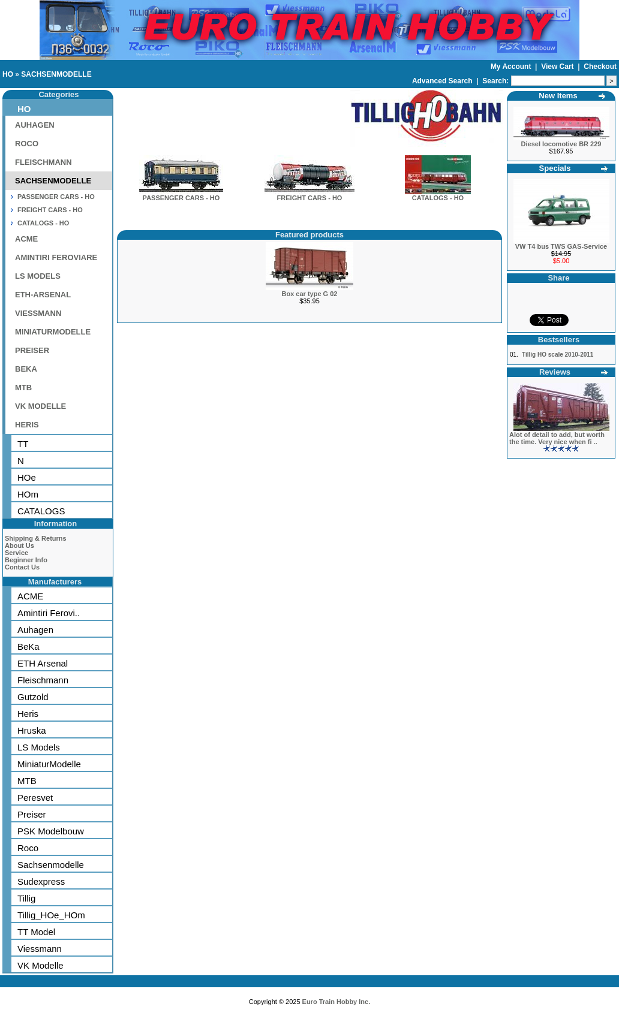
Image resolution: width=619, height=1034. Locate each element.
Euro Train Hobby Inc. (336, 1001)
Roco (27, 848)
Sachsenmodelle (50, 865)
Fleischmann (42, 680)
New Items (558, 95)
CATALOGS (41, 511)
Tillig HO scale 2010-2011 (557, 354)
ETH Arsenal (42, 663)
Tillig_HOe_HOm (51, 915)
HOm (27, 494)
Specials (555, 168)
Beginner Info (26, 559)
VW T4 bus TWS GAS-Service (561, 246)
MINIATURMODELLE (53, 331)
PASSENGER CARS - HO (56, 196)
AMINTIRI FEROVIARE (56, 257)
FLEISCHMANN (43, 162)
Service (16, 552)
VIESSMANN (38, 313)
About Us (19, 545)
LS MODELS (38, 276)
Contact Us (22, 567)
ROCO (26, 143)
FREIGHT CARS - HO (50, 209)
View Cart (558, 66)
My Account (512, 66)
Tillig (26, 898)
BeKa (28, 646)
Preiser (31, 814)
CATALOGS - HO (43, 223)
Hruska (31, 730)
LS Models (38, 747)
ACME (26, 238)
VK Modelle (40, 965)
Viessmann (39, 948)
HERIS (27, 424)
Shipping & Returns (36, 538)
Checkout (600, 66)
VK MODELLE (40, 406)
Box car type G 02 (310, 293)
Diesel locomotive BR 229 (561, 143)
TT (22, 444)
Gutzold (33, 697)
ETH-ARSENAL (43, 294)
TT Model (36, 932)
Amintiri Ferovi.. (48, 613)
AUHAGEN (35, 124)
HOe (26, 477)
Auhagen (35, 630)
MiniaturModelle (49, 764)
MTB (23, 387)
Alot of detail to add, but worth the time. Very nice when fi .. (557, 438)
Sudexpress (41, 881)
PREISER (32, 350)
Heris (27, 714)
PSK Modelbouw (50, 831)
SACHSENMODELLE (56, 74)
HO (7, 74)
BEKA (26, 368)
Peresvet (35, 797)
